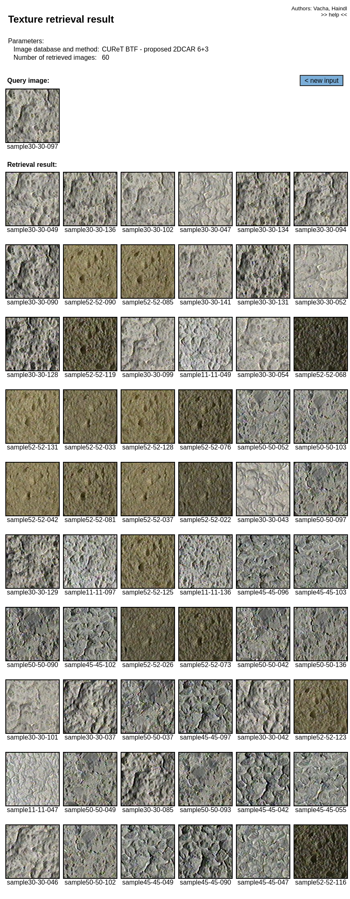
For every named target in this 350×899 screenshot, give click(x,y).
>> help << (334, 15)
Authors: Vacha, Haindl (319, 8)
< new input (321, 80)
